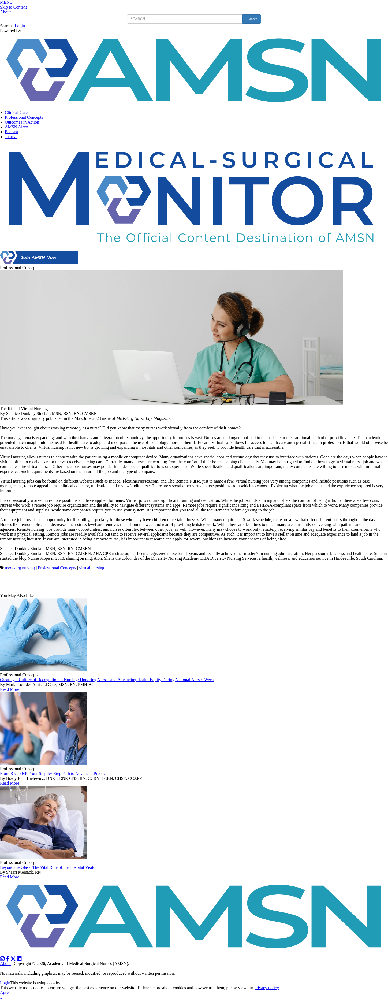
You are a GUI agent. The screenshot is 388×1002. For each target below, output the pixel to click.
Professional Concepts (24, 117)
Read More (9, 689)
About (5, 12)
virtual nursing (91, 568)
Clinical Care (16, 112)
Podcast (11, 131)
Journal (11, 136)
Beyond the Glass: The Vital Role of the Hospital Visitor (48, 867)
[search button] (251, 19)
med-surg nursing (20, 568)
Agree (5, 992)
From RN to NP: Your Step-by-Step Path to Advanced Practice (53, 773)
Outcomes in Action (22, 122)
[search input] (185, 19)
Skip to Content (13, 7)
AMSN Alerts (16, 127)
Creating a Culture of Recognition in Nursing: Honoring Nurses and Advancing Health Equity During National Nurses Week (107, 679)
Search (6, 26)
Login (20, 26)
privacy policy (266, 987)
